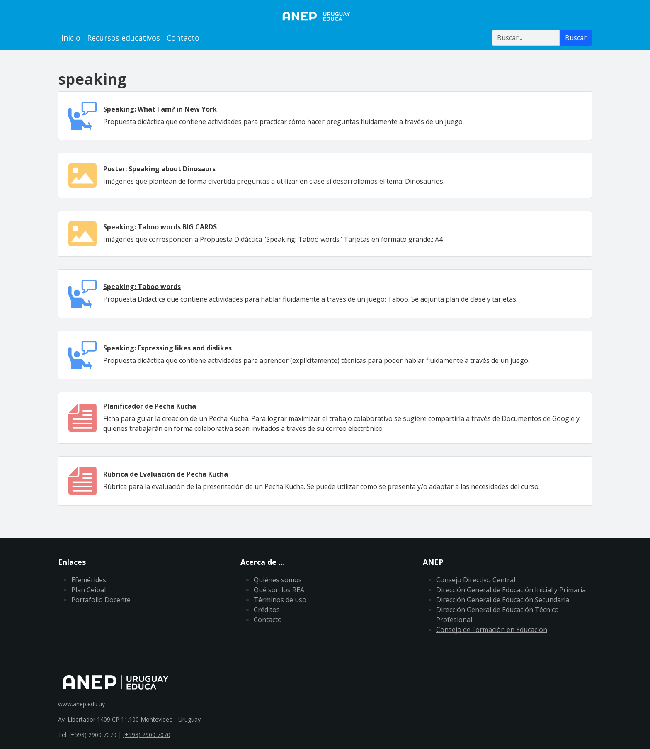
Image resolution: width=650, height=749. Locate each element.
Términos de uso (280, 599)
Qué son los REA (279, 589)
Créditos (267, 609)
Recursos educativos (123, 38)
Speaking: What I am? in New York (160, 109)
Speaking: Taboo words (142, 286)
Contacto (183, 38)
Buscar (576, 37)
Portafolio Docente (101, 599)
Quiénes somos (278, 579)
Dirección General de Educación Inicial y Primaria (511, 589)
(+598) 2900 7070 (146, 735)
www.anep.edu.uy (81, 704)
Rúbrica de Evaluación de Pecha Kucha (165, 474)
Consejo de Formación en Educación (491, 629)
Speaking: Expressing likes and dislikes (167, 348)
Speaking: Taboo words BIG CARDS (160, 226)
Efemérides (88, 579)
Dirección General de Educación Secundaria (502, 599)
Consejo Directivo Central (475, 579)
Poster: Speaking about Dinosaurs (159, 168)
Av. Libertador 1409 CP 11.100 (98, 719)
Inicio (70, 38)
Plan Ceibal (88, 589)
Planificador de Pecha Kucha (149, 406)
